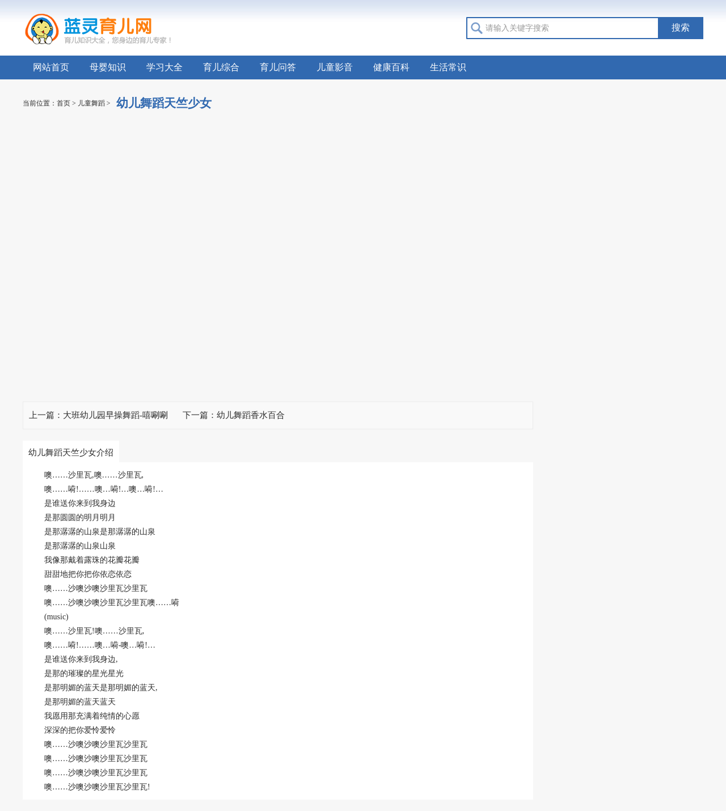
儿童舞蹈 (91, 103)
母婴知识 (108, 67)
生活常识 (448, 67)
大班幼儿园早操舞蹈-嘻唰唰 (115, 415)
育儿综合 (221, 67)
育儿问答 (278, 67)
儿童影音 (334, 67)
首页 (63, 103)
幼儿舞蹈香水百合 (251, 415)
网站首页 (51, 67)
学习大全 (164, 67)
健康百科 (391, 67)
